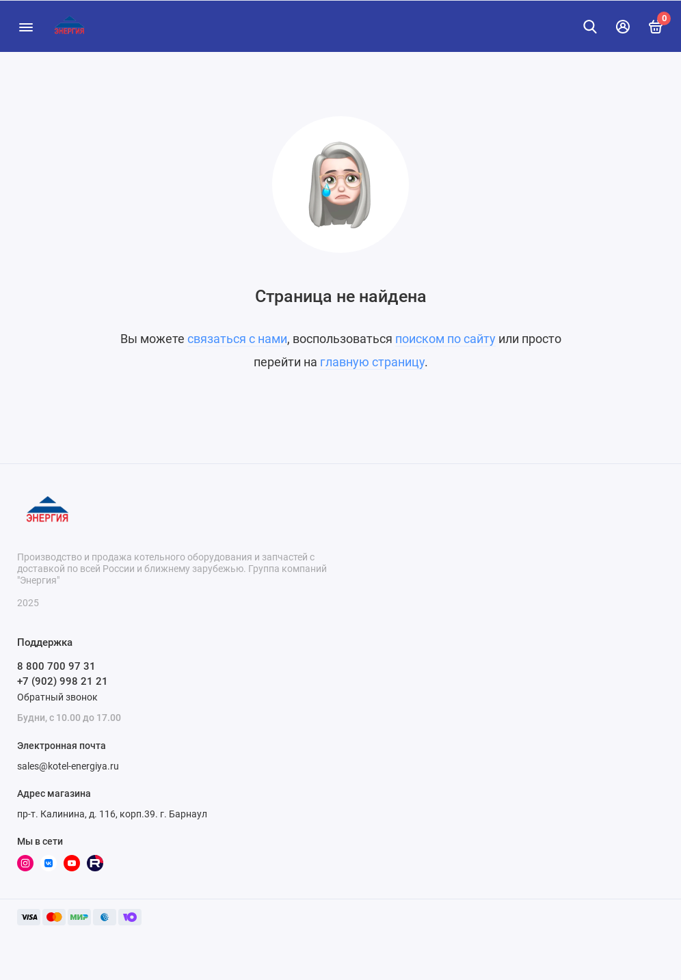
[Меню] (25, 26)
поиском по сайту (445, 338)
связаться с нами (237, 338)
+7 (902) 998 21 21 (62, 681)
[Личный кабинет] (623, 26)
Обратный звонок (57, 697)
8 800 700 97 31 (56, 666)
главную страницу (372, 362)
